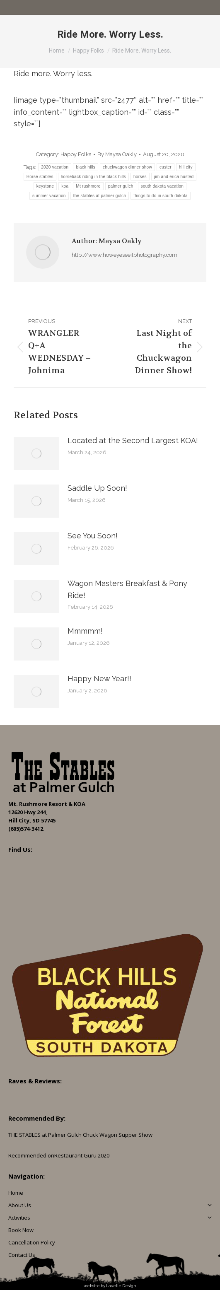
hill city (186, 167)
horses (140, 176)
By (117, 154)
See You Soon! (93, 535)
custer (166, 167)
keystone (45, 186)
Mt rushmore (88, 186)
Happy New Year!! (99, 678)
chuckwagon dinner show (127, 167)
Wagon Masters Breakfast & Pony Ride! (127, 589)
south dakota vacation (162, 186)
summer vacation (49, 195)
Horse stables (40, 176)
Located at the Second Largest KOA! (133, 440)
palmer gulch (120, 186)
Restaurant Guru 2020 (81, 1155)
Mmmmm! (85, 631)
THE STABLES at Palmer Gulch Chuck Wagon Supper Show (80, 1134)
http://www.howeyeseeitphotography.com (124, 255)
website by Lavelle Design (110, 1285)
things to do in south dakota (160, 195)
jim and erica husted (174, 176)
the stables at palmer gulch (99, 195)
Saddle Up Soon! (97, 488)
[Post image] (36, 453)
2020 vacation (54, 167)
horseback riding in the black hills (93, 176)
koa (64, 186)
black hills (85, 167)
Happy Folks (75, 154)
